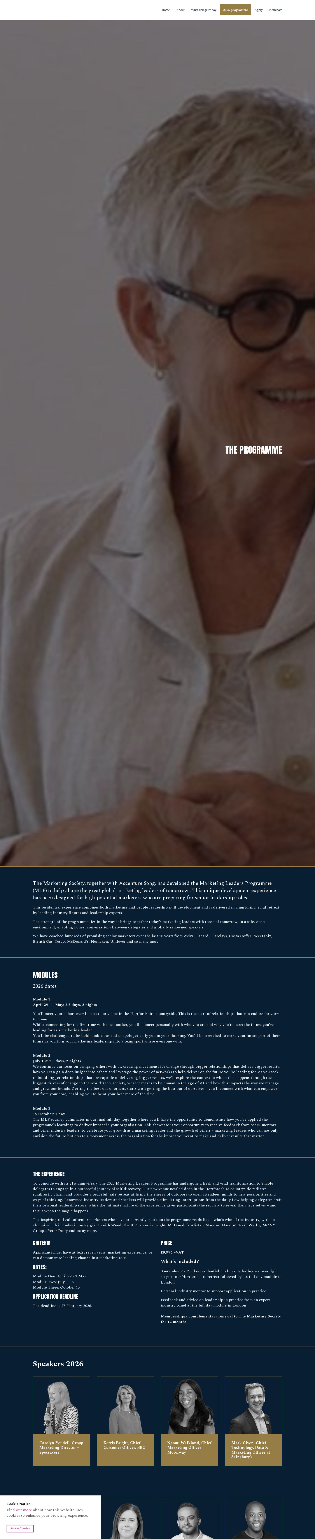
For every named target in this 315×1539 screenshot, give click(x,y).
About (180, 10)
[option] (157, 443)
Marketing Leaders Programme (46, 9)
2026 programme (235, 9)
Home (166, 10)
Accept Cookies (20, 1529)
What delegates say (204, 10)
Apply (258, 10)
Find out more (19, 1510)
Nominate (277, 9)
